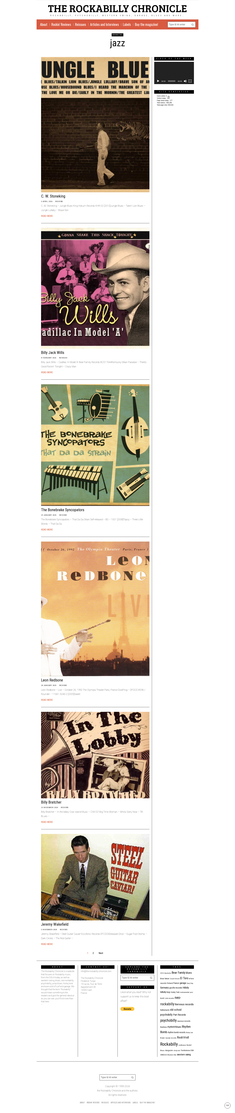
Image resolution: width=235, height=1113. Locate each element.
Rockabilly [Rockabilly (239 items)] (169, 1044)
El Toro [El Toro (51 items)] (184, 978)
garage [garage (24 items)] (183, 983)
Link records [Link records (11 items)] (169, 998)
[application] (174, 73)
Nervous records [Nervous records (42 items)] (184, 1004)
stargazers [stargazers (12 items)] (169, 1050)
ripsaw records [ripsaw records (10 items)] (170, 1038)
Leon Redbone (52, 680)
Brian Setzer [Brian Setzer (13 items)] (164, 978)
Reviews (59, 201)
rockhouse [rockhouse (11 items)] (182, 1045)
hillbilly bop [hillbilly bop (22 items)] (165, 992)
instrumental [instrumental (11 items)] (184, 992)
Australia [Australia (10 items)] (167, 973)
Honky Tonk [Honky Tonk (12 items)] (175, 992)
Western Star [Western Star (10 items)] (172, 1055)
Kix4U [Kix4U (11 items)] (162, 998)
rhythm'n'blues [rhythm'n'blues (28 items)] (174, 1026)
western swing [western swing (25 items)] (184, 1054)
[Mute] (185, 81)
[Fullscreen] (190, 81)
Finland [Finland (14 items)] (170, 983)
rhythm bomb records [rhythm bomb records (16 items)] (177, 1032)
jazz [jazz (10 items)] (191, 992)
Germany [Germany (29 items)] (164, 987)
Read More (47, 216)
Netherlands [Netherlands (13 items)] (164, 1010)
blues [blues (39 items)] (189, 972)
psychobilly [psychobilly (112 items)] (168, 1020)
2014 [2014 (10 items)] (162, 973)
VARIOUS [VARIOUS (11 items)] (163, 1055)
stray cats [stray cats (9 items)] (177, 1050)
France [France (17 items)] (176, 983)
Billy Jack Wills (52, 352)
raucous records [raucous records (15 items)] (183, 1021)
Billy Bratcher (51, 802)
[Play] (158, 81)
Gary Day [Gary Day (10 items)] (190, 983)
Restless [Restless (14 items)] (163, 1027)
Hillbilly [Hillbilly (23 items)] (186, 987)
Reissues (63, 358)
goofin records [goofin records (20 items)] (175, 987)
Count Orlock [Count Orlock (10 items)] (174, 979)
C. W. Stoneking (53, 196)
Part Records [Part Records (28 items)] (179, 1014)
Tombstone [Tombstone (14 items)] (185, 1050)
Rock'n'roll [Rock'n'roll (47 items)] (183, 1037)
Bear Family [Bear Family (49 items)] (178, 972)
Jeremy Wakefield (54, 924)
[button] (193, 25)
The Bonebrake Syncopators (62, 510)
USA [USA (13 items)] (191, 1050)
